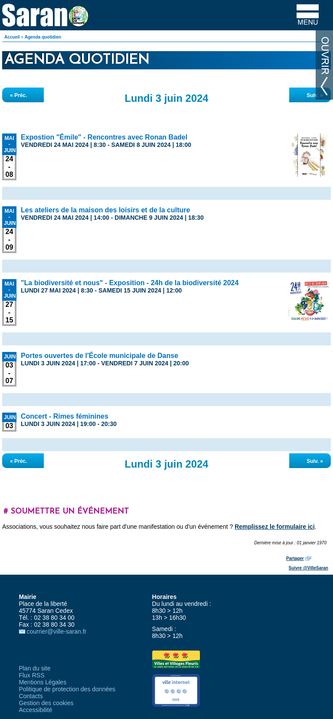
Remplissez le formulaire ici (274, 526)
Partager (295, 558)
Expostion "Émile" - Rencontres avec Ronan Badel (104, 137)
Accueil (12, 37)
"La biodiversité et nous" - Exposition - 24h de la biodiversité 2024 (129, 282)
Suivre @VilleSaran (308, 568)
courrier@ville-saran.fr (56, 631)
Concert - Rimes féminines (64, 416)
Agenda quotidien (43, 37)
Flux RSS (31, 675)
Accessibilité (35, 709)
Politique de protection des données (67, 689)
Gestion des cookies (46, 702)
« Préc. (18, 95)
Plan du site (34, 668)
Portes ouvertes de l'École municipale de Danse (99, 355)
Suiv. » (315, 95)
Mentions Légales (42, 682)
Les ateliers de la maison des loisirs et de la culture (105, 210)
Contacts (30, 696)
